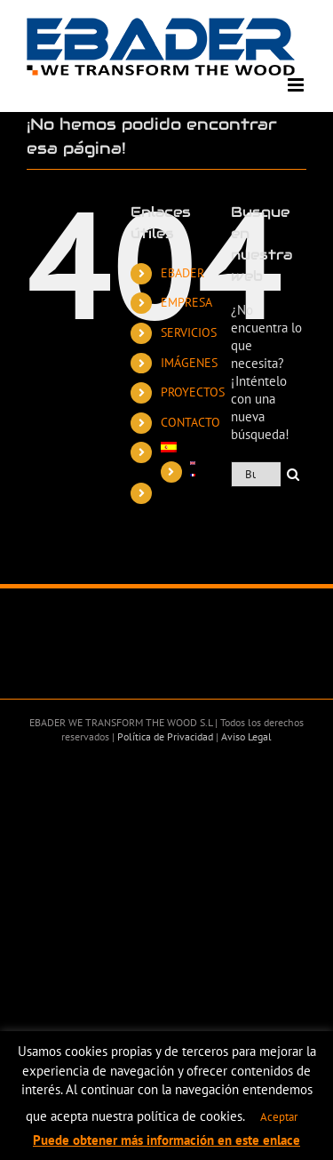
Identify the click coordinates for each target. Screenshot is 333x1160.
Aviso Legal (245, 736)
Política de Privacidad (164, 736)
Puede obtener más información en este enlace (166, 1140)
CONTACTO (190, 422)
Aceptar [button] (278, 1116)
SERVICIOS (189, 332)
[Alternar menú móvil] (297, 85)
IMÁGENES (189, 363)
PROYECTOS (193, 392)
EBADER (182, 273)
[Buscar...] (256, 474)
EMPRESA (186, 302)
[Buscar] (293, 474)
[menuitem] (178, 447)
